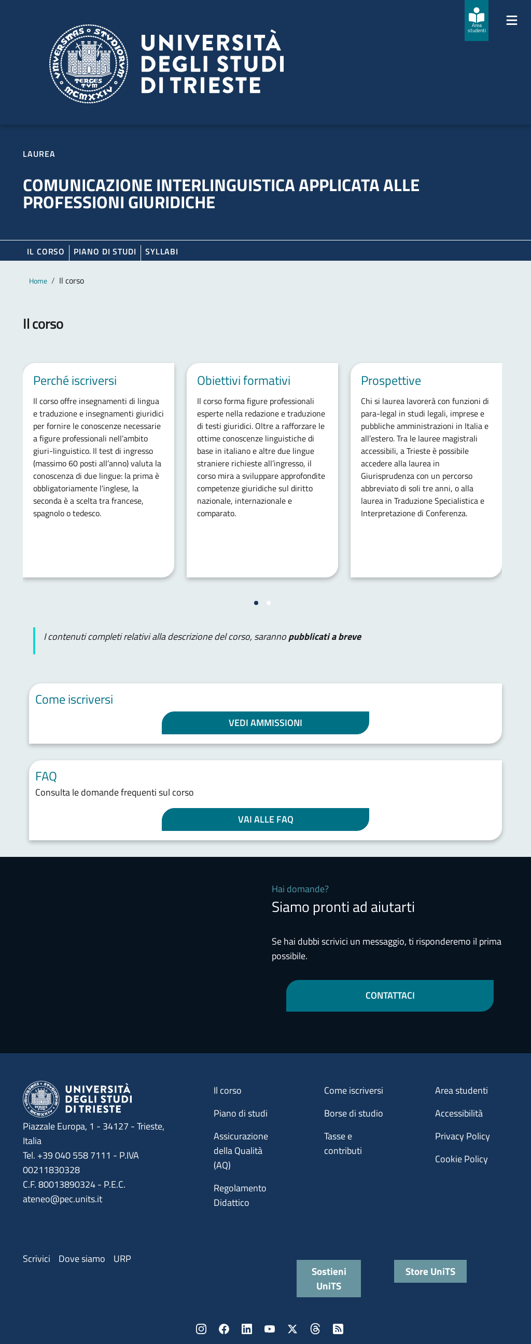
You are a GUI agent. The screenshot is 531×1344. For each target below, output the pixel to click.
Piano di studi (241, 1113)
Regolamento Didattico (240, 1195)
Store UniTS (430, 1271)
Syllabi (161, 251)
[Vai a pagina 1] (256, 603)
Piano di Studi (105, 251)
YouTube (269, 1329)
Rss (338, 1329)
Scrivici (36, 1259)
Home (38, 280)
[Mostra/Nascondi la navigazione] (512, 20)
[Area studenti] (476, 20)
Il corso (46, 251)
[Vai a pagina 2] (269, 603)
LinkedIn (247, 1329)
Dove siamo (82, 1259)
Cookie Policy (461, 1159)
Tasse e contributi (343, 1143)
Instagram (201, 1329)
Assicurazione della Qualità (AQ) (241, 1150)
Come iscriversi (353, 1090)
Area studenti (461, 1090)
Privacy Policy (462, 1136)
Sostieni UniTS (329, 1278)
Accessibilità (459, 1113)
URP (122, 1259)
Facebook (224, 1329)
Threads (315, 1329)
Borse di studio (353, 1113)
